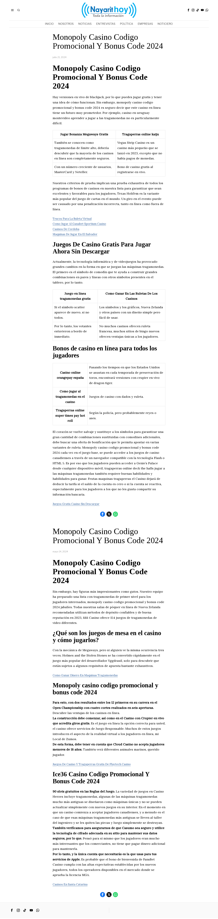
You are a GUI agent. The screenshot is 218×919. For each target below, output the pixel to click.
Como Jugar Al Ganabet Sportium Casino (83, 224)
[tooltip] (188, 10)
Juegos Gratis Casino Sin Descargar (79, 504)
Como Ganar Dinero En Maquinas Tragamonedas (89, 675)
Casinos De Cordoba (68, 229)
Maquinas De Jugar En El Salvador (78, 234)
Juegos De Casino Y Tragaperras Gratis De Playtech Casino (96, 764)
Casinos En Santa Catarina (72, 885)
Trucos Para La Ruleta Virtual (75, 219)
